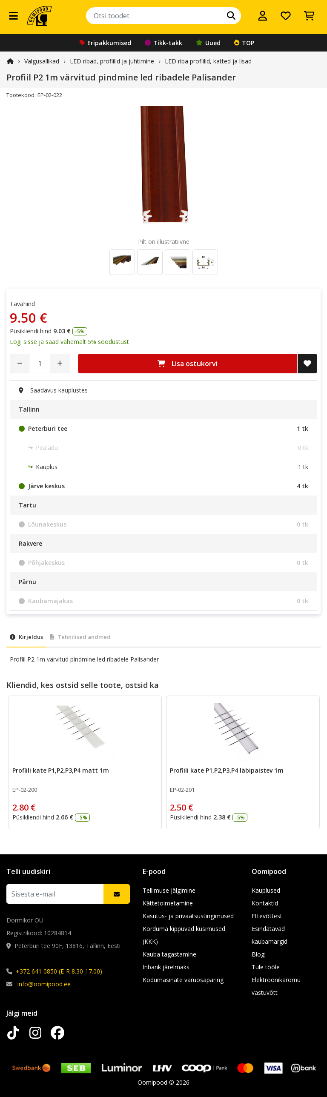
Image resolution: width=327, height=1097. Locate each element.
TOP (244, 43)
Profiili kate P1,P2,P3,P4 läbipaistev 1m (227, 770)
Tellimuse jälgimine (169, 890)
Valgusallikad (41, 61)
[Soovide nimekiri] (285, 16)
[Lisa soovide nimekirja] (307, 363)
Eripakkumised (105, 43)
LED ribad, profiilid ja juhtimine (112, 61)
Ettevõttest (267, 916)
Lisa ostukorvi (188, 363)
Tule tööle (266, 967)
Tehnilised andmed (80, 637)
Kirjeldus (26, 637)
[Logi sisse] (262, 16)
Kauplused (266, 890)
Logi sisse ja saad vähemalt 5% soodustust (69, 342)
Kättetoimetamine (168, 903)
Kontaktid (265, 903)
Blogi (259, 954)
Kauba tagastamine (169, 954)
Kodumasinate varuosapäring (183, 980)
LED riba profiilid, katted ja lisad (208, 61)
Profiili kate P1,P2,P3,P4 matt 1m (60, 770)
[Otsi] (231, 15)
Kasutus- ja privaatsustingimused (188, 916)
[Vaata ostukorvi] (309, 16)
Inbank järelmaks (166, 967)
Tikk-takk (163, 43)
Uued (208, 43)
